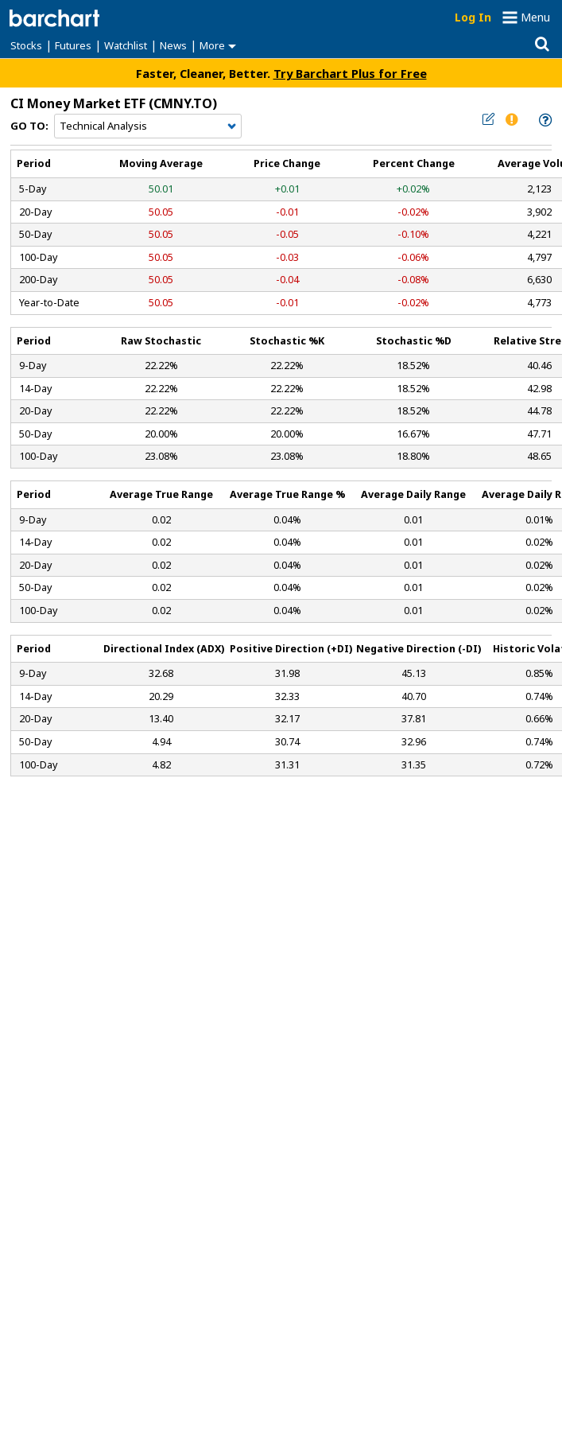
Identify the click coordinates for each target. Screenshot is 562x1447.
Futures (73, 45)
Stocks (26, 45)
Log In (473, 17)
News (173, 45)
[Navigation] (148, 126)
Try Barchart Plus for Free (350, 73)
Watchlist (125, 45)
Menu (535, 17)
